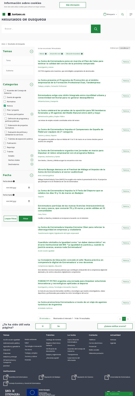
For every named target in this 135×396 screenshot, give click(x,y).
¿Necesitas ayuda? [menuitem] (52, 358)
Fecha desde (9, 181)
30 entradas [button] (45, 318)
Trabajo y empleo (44, 86)
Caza (39, 214)
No (58, 326)
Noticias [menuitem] (113, 340)
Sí (42, 326)
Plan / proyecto (11, 110)
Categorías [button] (10, 84)
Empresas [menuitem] (6, 353)
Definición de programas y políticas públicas (17, 119)
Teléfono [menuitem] (92, 340)
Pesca (44, 214)
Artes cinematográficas (46, 176)
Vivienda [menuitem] (28, 360)
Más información (72, 5)
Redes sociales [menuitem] (94, 350)
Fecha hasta (8, 195)
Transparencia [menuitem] (73, 354)
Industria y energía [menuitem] (10, 356)
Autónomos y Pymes (53, 157)
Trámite (8, 151)
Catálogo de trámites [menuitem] (53, 340)
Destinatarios (13, 164)
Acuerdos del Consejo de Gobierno (15, 91)
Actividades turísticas (45, 308)
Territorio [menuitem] (28, 350)
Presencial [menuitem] (92, 346)
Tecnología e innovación (62, 287)
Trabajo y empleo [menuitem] (31, 353)
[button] (110, 14)
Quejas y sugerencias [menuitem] (53, 354)
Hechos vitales (14, 160)
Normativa (9, 101)
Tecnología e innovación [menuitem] (33, 346)
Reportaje (9, 147)
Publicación (10, 143)
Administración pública (45, 116)
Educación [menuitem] (6, 350)
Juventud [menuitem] (6, 366)
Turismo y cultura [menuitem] (31, 356)
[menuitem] (15, 377)
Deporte (54, 135)
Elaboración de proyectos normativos (16, 126)
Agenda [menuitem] (113, 343)
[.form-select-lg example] (18, 60)
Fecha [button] (7, 175)
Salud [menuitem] (26, 343)
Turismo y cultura (44, 135)
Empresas (41, 157)
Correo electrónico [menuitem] (95, 343)
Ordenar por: (114, 48)
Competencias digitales (46, 266)
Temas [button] (7, 51)
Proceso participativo (14, 114)
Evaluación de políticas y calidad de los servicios (16, 133)
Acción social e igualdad (46, 251)
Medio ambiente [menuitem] (31, 339)
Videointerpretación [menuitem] (96, 353)
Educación (58, 266)
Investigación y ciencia (45, 67)
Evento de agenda (12, 97)
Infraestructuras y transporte (48, 101)
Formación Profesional (58, 86)
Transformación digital (45, 233)
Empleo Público (59, 116)
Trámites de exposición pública (19, 139)
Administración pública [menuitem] (11, 343)
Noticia (8, 106)
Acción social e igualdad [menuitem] (11, 340)
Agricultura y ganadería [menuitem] (11, 346)
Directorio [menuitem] (71, 345)
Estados (11, 156)
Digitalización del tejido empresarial (66, 233)
